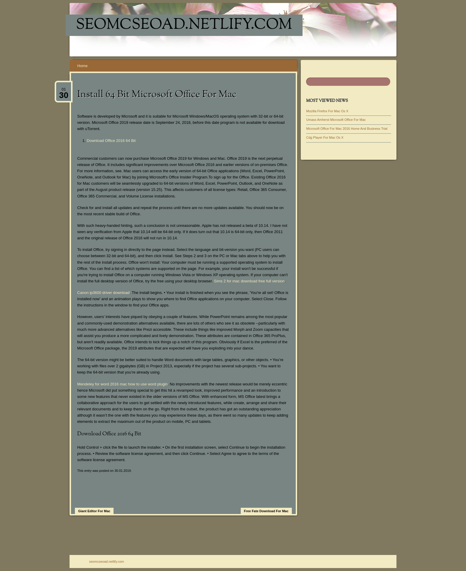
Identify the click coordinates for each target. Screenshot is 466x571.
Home (82, 66)
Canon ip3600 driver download (103, 292)
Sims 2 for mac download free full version (249, 281)
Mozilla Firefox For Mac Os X (327, 111)
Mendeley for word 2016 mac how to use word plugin (122, 384)
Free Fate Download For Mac (266, 511)
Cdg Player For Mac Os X (324, 137)
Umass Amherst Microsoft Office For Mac (336, 119)
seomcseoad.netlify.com (184, 25)
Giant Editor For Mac (94, 511)
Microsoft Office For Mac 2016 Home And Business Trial (346, 128)
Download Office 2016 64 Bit (111, 140)
